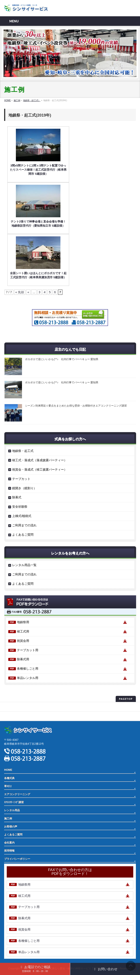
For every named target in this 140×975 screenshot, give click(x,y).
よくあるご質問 (22, 534)
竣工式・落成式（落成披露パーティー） (39, 460)
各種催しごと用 (27, 668)
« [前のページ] (28, 292)
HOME (8, 769)
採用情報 (9, 850)
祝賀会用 (23, 640)
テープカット (21, 479)
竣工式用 (23, 631)
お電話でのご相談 (34, 968)
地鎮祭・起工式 (22, 451)
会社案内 (9, 842)
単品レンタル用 (27, 678)
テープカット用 (27, 650)
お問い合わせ (105, 969)
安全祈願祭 (19, 506)
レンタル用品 (12, 810)
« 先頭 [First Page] (19, 292)
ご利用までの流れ (24, 525)
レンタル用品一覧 (24, 565)
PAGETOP (126, 698)
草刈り (8, 786)
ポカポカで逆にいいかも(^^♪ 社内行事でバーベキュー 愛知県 (61, 359)
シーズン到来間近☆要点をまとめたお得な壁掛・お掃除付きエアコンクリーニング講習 (76, 405)
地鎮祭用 (23, 622)
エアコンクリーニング (17, 794)
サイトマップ (12, 716)
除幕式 (16, 497)
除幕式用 (23, 659)
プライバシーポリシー (17, 706)
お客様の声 (10, 826)
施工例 (8, 818)
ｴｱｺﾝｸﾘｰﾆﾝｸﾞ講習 (14, 802)
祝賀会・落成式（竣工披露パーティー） (39, 469)
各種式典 (9, 778)
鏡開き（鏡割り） (24, 488)
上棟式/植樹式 (21, 516)
